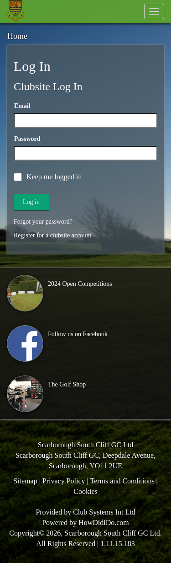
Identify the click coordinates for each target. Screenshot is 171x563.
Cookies (85, 491)
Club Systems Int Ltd (104, 512)
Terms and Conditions (122, 481)
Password (27, 138)
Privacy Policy (63, 481)
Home (17, 36)
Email (22, 105)
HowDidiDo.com (103, 522)
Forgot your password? (43, 221)
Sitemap (25, 481)
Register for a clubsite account (52, 235)
